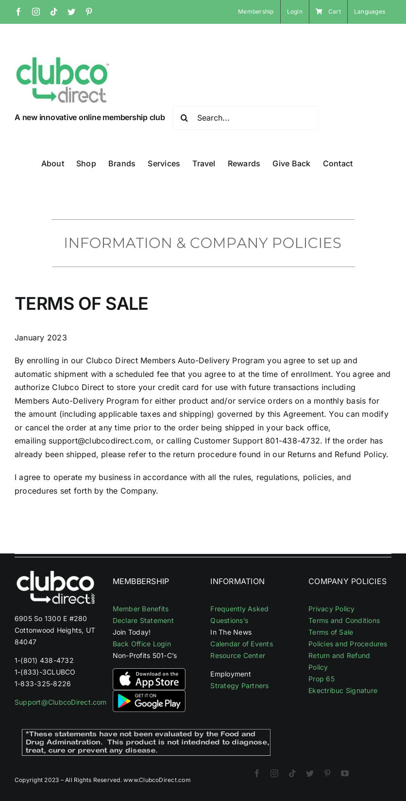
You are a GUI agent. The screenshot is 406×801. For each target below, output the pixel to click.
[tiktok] (292, 773)
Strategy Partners (239, 685)
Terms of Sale (330, 632)
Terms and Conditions (344, 620)
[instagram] (274, 773)
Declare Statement (143, 620)
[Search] (184, 118)
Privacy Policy (331, 609)
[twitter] (310, 773)
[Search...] (245, 118)
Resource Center (237, 655)
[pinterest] (327, 773)
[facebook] (257, 773)
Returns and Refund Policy (337, 454)
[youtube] (345, 773)
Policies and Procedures (348, 644)
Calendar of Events (241, 644)
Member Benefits (141, 609)
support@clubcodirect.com (100, 440)
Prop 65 (321, 679)
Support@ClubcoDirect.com (61, 702)
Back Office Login (142, 644)
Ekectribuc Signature (342, 690)
